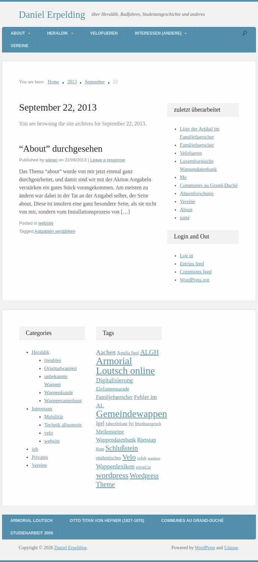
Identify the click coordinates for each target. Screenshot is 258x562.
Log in (186, 255)
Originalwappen (60, 368)
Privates (40, 457)
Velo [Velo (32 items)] (129, 457)
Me (183, 177)
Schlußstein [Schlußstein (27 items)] (121, 448)
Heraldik (57, 33)
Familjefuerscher (197, 145)
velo (48, 433)
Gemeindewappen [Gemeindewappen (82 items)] (131, 413)
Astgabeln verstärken (54, 231)
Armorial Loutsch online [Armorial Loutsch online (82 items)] (125, 365)
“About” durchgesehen (60, 149)
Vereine (20, 45)
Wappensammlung (63, 400)
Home (53, 81)
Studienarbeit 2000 (31, 533)
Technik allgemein (63, 424)
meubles (52, 360)
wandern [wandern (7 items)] (153, 458)
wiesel (51, 159)
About (18, 33)
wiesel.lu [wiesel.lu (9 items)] (143, 467)
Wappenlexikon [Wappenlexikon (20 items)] (115, 466)
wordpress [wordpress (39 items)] (112, 475)
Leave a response (107, 159)
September (95, 81)
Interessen (42, 408)
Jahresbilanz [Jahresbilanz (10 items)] (116, 423)
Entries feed (192, 263)
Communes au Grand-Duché (209, 185)
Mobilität (53, 416)
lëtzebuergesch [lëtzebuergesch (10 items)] (148, 423)
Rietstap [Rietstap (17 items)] (146, 440)
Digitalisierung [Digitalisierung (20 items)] (114, 380)
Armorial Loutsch (31, 520)
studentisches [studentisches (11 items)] (108, 457)
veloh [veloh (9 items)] (141, 458)
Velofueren (104, 33)
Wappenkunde (58, 392)
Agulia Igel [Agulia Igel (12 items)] (128, 352)
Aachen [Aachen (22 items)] (106, 352)
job (35, 449)
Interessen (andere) (158, 33)
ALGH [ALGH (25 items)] (149, 352)
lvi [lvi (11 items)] (131, 423)
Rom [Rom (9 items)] (100, 449)
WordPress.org (194, 280)
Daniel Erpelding (52, 14)
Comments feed (196, 271)
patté (184, 217)
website (46, 223)
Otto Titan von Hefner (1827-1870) (107, 520)
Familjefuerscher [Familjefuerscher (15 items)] (114, 397)
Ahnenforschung (196, 193)
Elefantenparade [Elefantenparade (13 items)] (112, 388)
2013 (72, 81)
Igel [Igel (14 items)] (100, 423)
